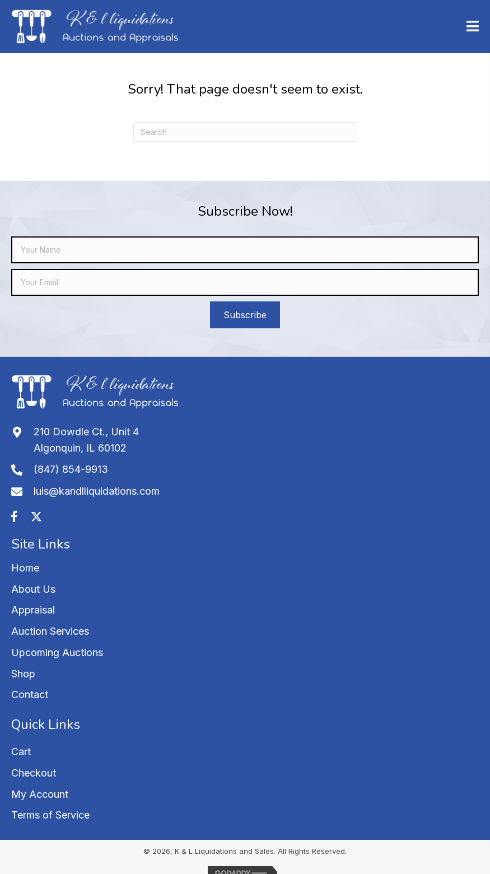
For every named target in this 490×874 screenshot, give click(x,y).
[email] (245, 282)
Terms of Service (50, 815)
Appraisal (33, 610)
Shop (23, 674)
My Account (39, 794)
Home (25, 568)
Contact (29, 694)
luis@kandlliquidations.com (97, 491)
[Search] (245, 132)
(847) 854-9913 (71, 469)
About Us (33, 589)
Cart (21, 751)
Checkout (33, 773)
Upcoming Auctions (57, 652)
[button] (245, 314)
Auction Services (50, 631)
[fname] (245, 249)
